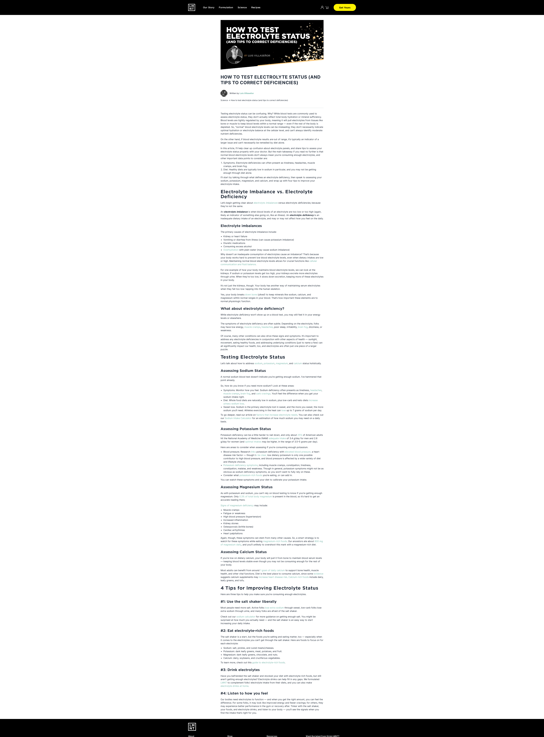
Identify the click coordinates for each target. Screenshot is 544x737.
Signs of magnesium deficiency (237, 505)
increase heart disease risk (273, 577)
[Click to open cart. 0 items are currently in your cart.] (327, 7)
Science (242, 7)
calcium (298, 363)
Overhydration (230, 249)
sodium (258, 363)
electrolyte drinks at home (234, 686)
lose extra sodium (274, 607)
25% (300, 435)
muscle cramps (252, 327)
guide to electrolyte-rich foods (268, 662)
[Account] (322, 7)
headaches (267, 327)
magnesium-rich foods (275, 541)
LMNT (224, 682)
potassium (269, 363)
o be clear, (261, 455)
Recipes (255, 7)
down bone (250, 294)
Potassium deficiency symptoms (240, 465)
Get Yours (344, 7)
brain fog (303, 327)
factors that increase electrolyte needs (276, 414)
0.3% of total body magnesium (255, 496)
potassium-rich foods (250, 475)
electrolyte (266, 202)
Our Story (208, 7)
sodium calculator (245, 616)
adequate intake (277, 438)
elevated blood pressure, (298, 451)
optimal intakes (253, 441)
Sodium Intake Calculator (238, 418)
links (253, 451)
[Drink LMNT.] (191, 7)
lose (283, 410)
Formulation (226, 7)
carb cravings (263, 393)
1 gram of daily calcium (272, 570)
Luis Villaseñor (247, 93)
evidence (318, 573)
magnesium (282, 363)
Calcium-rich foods (298, 577)
